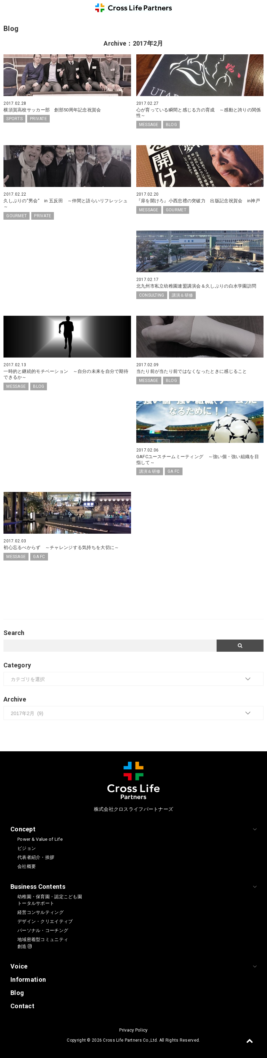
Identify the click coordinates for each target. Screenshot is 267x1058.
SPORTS (14, 118)
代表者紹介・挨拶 (35, 857)
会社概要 (26, 866)
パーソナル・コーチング (42, 930)
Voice (18, 966)
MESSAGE (149, 124)
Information (28, 979)
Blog (17, 992)
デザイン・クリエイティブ (45, 921)
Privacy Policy (133, 1030)
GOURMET (16, 215)
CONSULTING (151, 295)
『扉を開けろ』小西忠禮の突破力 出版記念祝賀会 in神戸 (198, 200)
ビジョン (26, 848)
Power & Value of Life (40, 839)
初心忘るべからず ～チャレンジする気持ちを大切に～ (61, 547)
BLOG (171, 124)
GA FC (173, 471)
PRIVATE (38, 118)
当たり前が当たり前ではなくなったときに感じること (191, 371)
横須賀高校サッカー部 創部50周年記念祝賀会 (52, 109)
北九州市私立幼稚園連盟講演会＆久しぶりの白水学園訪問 (196, 286)
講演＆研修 (182, 295)
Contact (22, 1006)
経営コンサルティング (40, 912)
